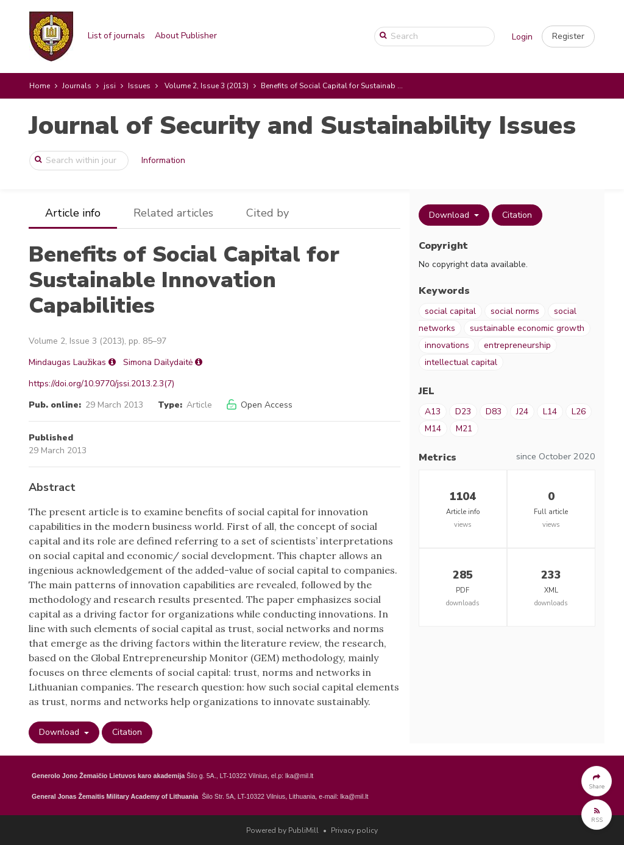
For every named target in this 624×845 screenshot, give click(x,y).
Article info (73, 213)
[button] (568, 36)
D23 (463, 411)
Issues (139, 86)
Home (39, 86)
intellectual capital (461, 362)
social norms (515, 311)
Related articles (173, 213)
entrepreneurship (517, 345)
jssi (110, 86)
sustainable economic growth (527, 328)
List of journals (116, 35)
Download (60, 732)
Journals (76, 86)
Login (522, 37)
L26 (579, 411)
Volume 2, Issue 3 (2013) (207, 86)
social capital (450, 311)
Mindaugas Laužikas (67, 362)
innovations (447, 345)
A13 (433, 411)
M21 (464, 428)
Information (163, 160)
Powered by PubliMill (282, 830)
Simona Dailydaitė (158, 362)
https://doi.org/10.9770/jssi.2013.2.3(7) (101, 383)
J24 (522, 411)
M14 (433, 428)
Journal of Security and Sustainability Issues (302, 125)
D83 (494, 411)
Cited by (267, 213)
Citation (127, 732)
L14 (550, 411)
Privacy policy (354, 830)
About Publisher (186, 35)
